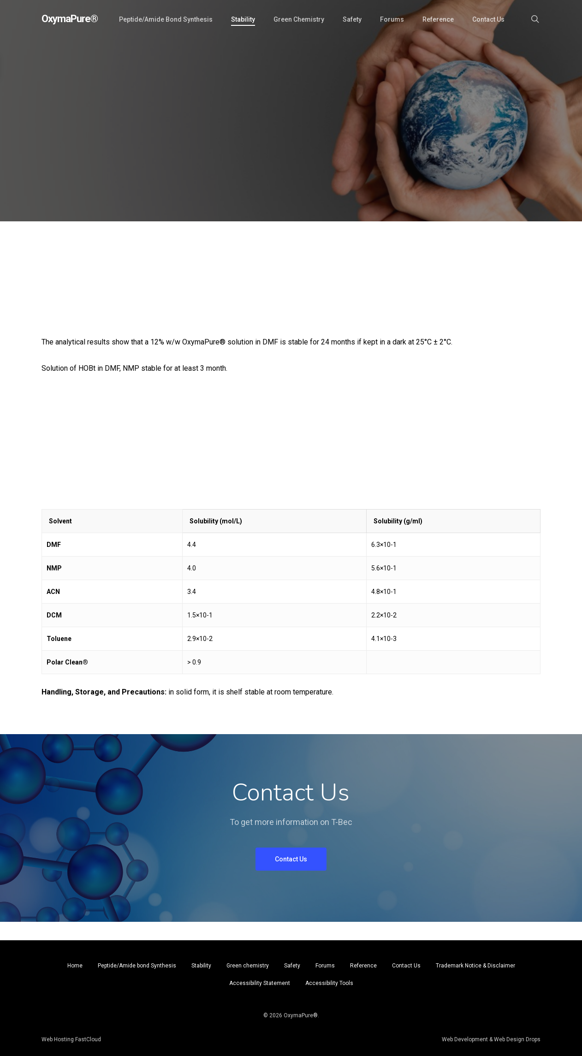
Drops (532, 1039)
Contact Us (406, 965)
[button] (291, 859)
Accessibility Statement (259, 983)
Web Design (509, 1039)
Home (75, 965)
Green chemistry (247, 965)
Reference (363, 965)
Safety (292, 965)
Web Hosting (58, 1039)
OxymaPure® (70, 19)
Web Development (465, 1039)
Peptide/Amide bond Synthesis (137, 965)
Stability (201, 965)
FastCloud (87, 1039)
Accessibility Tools (329, 983)
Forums (325, 965)
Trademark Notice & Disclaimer (475, 965)
